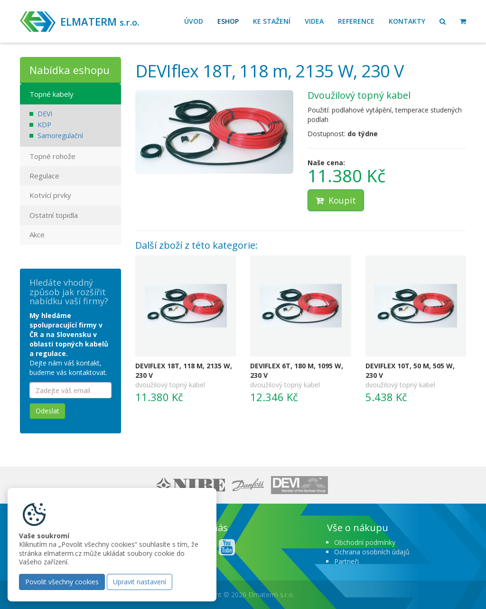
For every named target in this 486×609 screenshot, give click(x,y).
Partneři (346, 561)
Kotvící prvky (50, 195)
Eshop (228, 21)
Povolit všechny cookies (62, 581)
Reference (356, 21)
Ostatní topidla (53, 215)
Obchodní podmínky (364, 542)
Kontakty (407, 21)
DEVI (44, 113)
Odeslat (47, 410)
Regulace (44, 175)
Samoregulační (60, 135)
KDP (44, 124)
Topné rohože (52, 156)
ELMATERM (99, 21)
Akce (37, 234)
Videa (314, 21)
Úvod (193, 21)
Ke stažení (271, 21)
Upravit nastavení (139, 581)
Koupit (336, 200)
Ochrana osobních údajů (372, 551)
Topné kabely (51, 94)
